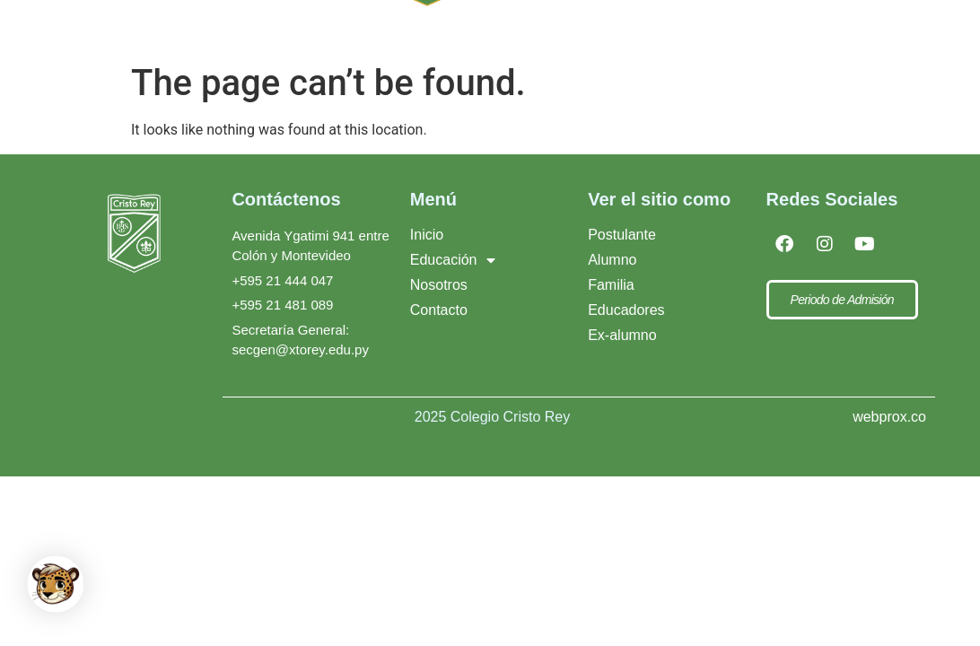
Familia (611, 284)
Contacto (439, 310)
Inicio (426, 234)
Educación (452, 260)
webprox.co (889, 416)
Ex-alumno (622, 335)
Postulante (622, 234)
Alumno (612, 259)
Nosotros (439, 284)
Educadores (626, 310)
